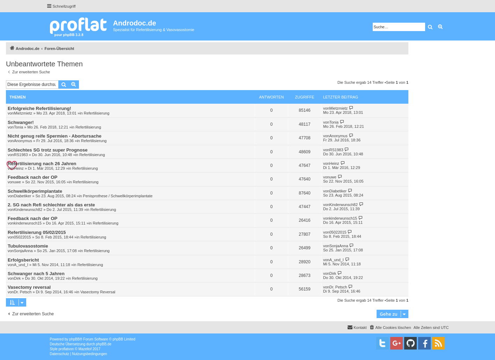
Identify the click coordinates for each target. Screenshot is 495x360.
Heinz (19, 168)
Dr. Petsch (23, 292)
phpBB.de (103, 344)
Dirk (17, 278)
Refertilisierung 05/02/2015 (37, 232)
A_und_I (21, 265)
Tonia (18, 127)
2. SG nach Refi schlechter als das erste (51, 204)
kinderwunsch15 (28, 223)
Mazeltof (85, 349)
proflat (63, 349)
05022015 (22, 237)
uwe (17, 182)
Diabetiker (22, 196)
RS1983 (21, 155)
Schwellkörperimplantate (35, 191)
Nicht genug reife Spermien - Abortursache (54, 136)
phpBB (74, 339)
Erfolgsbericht (23, 260)
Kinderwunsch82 (28, 209)
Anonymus (23, 141)
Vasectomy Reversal (97, 292)
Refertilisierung (96, 113)
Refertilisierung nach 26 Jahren (42, 163)
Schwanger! (21, 122)
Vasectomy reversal (29, 287)
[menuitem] (390, 327)
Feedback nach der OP (32, 177)
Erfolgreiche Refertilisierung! (39, 108)
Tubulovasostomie (28, 246)
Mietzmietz (23, 113)
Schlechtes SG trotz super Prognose (48, 150)
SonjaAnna (23, 251)
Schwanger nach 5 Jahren (36, 273)
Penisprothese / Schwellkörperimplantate (117, 196)
